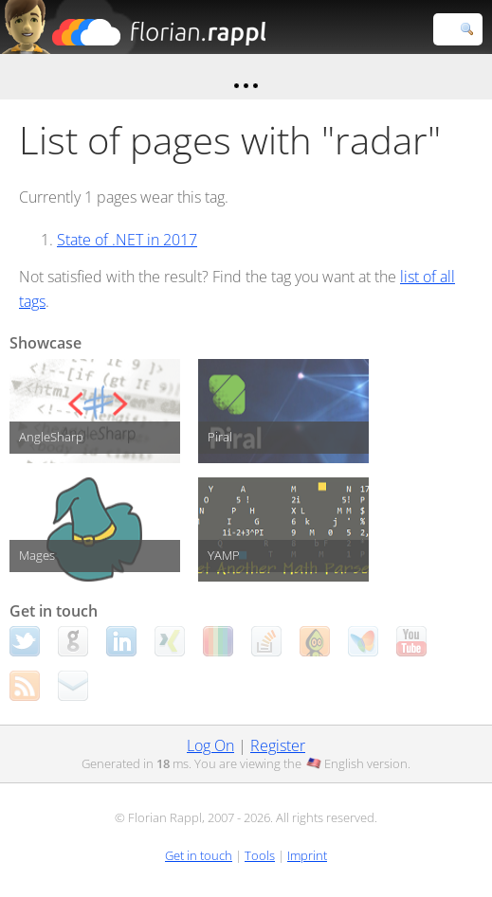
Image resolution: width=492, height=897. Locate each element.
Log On (210, 745)
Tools (260, 855)
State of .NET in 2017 (127, 239)
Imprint (307, 855)
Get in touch (198, 855)
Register (277, 745)
